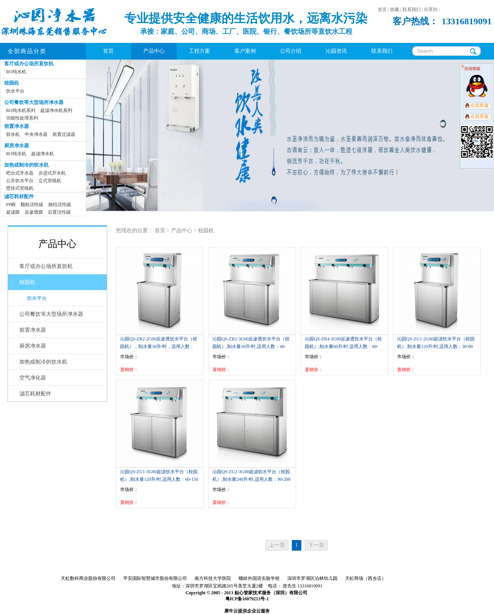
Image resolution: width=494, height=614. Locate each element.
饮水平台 (15, 91)
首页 (108, 51)
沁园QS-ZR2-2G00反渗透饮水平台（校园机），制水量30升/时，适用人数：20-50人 (158, 346)
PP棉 (11, 204)
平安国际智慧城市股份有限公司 (155, 578)
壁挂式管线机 (19, 188)
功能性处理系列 (22, 118)
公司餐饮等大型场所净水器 (33, 102)
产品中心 (181, 230)
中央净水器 (36, 134)
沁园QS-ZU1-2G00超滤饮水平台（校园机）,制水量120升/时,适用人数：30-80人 (436, 346)
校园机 (11, 83)
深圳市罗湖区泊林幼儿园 (312, 578)
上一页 (277, 545)
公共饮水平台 (19, 180)
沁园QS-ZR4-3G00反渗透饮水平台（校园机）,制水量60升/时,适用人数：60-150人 (343, 346)
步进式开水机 (52, 173)
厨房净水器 (16, 145)
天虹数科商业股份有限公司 (88, 578)
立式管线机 (49, 180)
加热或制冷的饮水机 (26, 165)
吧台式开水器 (19, 173)
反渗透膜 (34, 212)
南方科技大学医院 (213, 578)
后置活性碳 (59, 212)
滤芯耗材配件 (19, 196)
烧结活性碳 (59, 204)
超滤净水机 (42, 153)
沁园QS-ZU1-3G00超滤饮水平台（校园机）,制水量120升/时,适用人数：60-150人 (159, 479)
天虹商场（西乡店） (365, 578)
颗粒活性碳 (32, 204)
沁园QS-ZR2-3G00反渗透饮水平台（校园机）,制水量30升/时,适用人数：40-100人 (251, 346)
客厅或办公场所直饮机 (29, 63)
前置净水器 (16, 126)
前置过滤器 (63, 134)
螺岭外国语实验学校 (259, 578)
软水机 (13, 134)
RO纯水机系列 (20, 110)
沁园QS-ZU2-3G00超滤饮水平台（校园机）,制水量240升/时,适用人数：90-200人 (251, 479)
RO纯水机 (16, 71)
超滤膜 (13, 212)
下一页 (316, 545)
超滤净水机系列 (56, 110)
